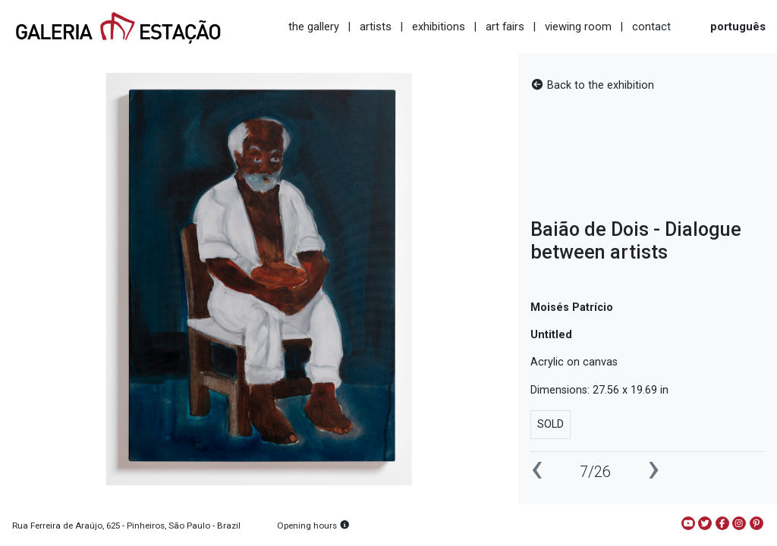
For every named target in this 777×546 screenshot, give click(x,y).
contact (651, 26)
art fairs (505, 26)
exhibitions (438, 26)
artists (376, 26)
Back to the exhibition (592, 85)
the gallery (313, 26)
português (738, 26)
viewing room (578, 26)
